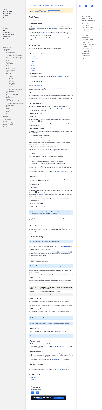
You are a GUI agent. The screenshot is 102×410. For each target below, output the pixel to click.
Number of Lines (88, 41)
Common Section (60, 76)
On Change (86, 25)
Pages (51, 5)
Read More (83, 59)
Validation (33, 68)
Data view (33, 377)
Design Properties (35, 60)
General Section (86, 37)
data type (36, 28)
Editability (33, 61)
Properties (83, 15)
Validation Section (86, 55)
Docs (30, 5)
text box (52, 28)
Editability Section (60, 109)
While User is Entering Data (92, 32)
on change (40, 194)
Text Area (80, 11)
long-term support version (54, 10)
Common (33, 56)
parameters (65, 246)
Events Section (85, 24)
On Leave (86, 35)
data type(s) (39, 85)
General (32, 65)
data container (46, 32)
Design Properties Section (88, 20)
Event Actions (59, 123)
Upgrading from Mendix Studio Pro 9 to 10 (39, 11)
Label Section (59, 346)
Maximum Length (88, 46)
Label (32, 67)
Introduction (84, 13)
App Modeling (46, 5)
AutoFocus (86, 51)
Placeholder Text (88, 48)
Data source (34, 58)
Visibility (33, 70)
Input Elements (58, 5)
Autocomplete (87, 50)
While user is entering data (60, 151)
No (37, 392)
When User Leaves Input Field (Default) (91, 29)
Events (32, 63)
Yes (32, 392)
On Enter (86, 34)
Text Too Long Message (90, 44)
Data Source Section (60, 88)
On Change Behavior (89, 27)
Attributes (33, 379)
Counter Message (88, 43)
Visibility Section (60, 369)
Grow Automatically (88, 39)
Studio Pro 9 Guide (37, 5)
